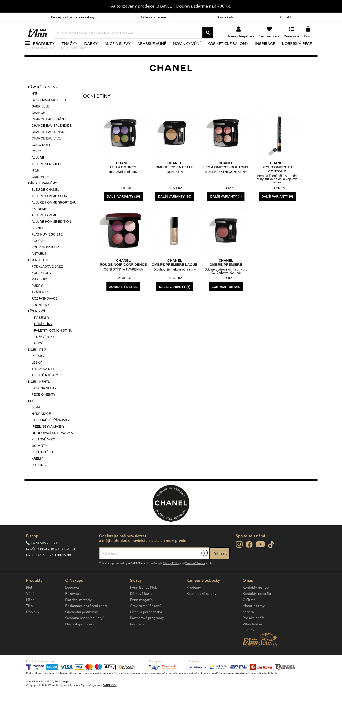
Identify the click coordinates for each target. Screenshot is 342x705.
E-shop (32, 551)
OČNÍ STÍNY (43, 339)
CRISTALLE (40, 192)
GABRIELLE (40, 121)
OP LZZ (249, 645)
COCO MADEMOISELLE (49, 115)
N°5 (34, 109)
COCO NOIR (41, 160)
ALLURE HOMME (44, 230)
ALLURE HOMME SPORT (50, 211)
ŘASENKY (41, 333)
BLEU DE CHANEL (45, 205)
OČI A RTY (39, 461)
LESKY (37, 378)
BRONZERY (40, 320)
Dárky (93, 51)
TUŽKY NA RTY (43, 384)
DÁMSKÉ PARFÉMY (43, 102)
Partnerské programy (147, 633)
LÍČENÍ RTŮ (37, 365)
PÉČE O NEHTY (43, 410)
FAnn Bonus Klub (143, 602)
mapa (65, 697)
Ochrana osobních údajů (84, 633)
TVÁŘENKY (40, 307)
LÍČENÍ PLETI (38, 275)
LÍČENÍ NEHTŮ (39, 397)
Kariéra (248, 627)
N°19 (35, 186)
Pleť (29, 602)
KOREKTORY (42, 288)
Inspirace (268, 51)
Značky (72, 51)
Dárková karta (141, 608)
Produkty (46, 51)
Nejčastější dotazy (79, 639)
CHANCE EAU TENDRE (49, 147)
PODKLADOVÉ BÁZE (47, 282)
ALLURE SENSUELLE (48, 179)
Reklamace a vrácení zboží (86, 621)
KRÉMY (37, 474)
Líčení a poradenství (155, 17)
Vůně (30, 608)
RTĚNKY (38, 371)
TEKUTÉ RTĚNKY (45, 390)
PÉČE (32, 416)
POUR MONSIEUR (45, 262)
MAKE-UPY (40, 294)
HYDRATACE (41, 429)
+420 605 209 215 (45, 558)
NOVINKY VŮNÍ (189, 51)
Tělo (29, 621)
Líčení (30, 615)
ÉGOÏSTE (39, 256)
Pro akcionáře (254, 633)
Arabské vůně (154, 51)
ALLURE (38, 173)
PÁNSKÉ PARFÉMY (42, 198)
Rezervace (73, 608)
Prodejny (194, 602)
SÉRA (36, 422)
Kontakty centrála (257, 608)
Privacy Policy (171, 579)
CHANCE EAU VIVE (46, 153)
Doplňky (32, 627)
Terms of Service (195, 579)
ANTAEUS (39, 269)
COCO (36, 166)
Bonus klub (225, 17)
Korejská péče (299, 51)
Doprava (72, 602)
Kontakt (285, 17)
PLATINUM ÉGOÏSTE (47, 250)
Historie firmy (254, 621)
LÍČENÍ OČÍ (36, 326)
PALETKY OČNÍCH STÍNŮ (53, 346)
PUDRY (37, 301)
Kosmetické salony (230, 51)
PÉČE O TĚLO (42, 467)
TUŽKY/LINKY (44, 352)
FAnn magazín (141, 615)
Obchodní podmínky (81, 627)
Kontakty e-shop (256, 602)
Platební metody (78, 615)
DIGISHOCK (110, 701)
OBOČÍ (39, 358)
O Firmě (249, 615)
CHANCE (38, 128)
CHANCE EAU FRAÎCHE (50, 134)
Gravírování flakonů (145, 621)
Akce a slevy (120, 51)
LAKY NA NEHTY (44, 403)
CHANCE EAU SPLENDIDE (52, 141)
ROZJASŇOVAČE (44, 314)
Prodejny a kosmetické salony (73, 17)
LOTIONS (39, 480)
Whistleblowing (255, 639)
